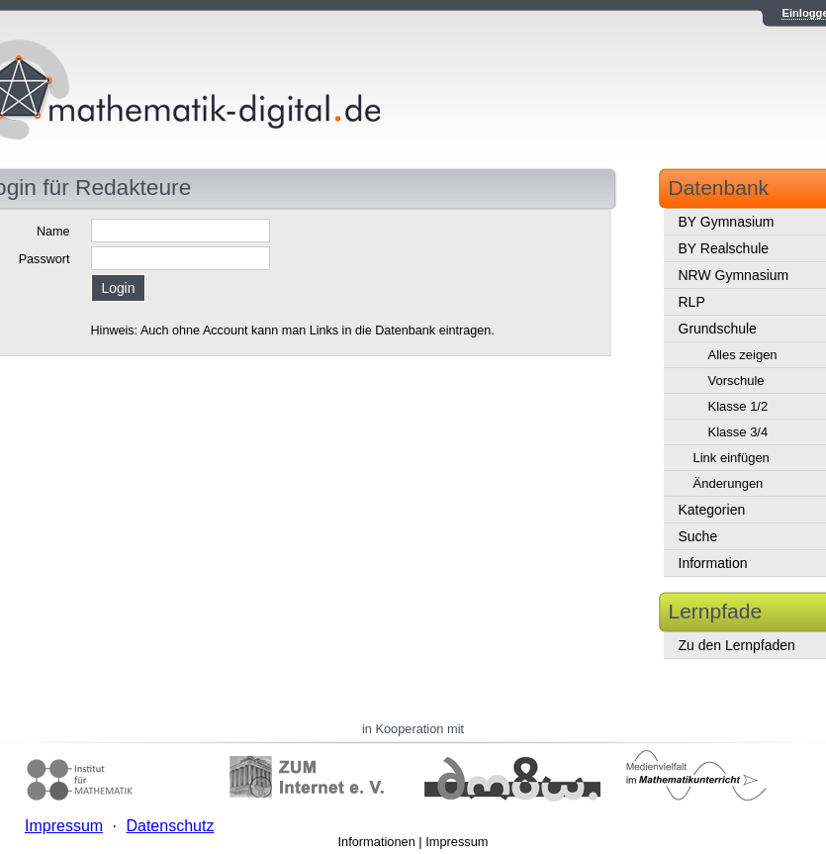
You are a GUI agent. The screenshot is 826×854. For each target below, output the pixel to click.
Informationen (376, 841)
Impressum (456, 841)
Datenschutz (170, 825)
